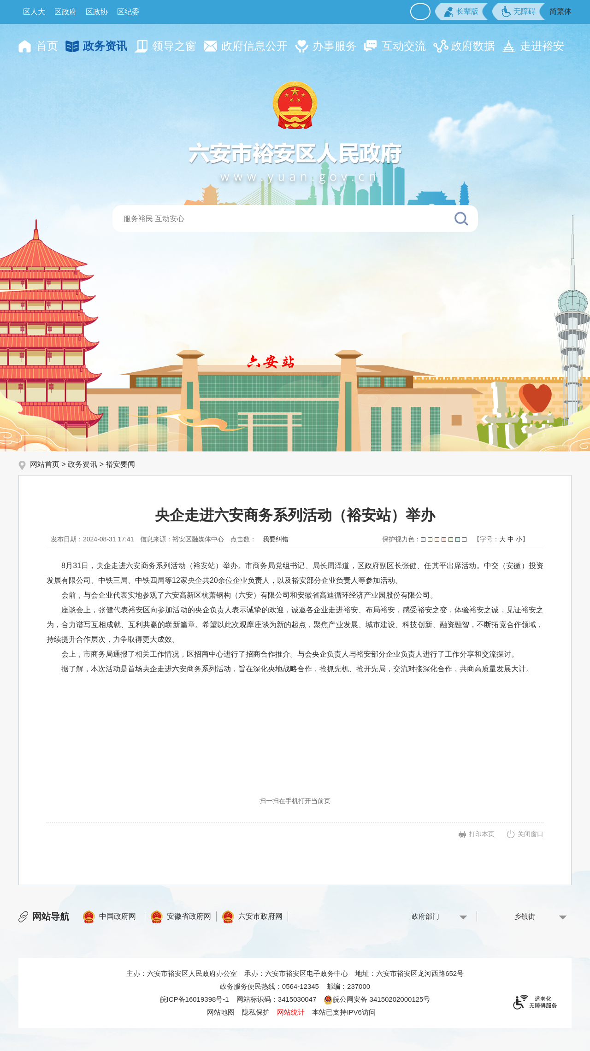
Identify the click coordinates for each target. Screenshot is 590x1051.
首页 (47, 46)
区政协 (97, 12)
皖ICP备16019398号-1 (194, 999)
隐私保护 (256, 1012)
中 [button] (510, 539)
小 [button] (519, 539)
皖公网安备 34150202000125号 (377, 999)
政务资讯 (105, 46)
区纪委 (128, 12)
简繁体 (560, 11)
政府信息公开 (254, 46)
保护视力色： (424, 539)
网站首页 (44, 464)
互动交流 (404, 46)
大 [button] (502, 539)
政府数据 (473, 46)
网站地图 (221, 1012)
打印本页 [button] (482, 834)
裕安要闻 (120, 464)
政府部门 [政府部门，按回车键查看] (425, 916)
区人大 (34, 12)
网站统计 (291, 1012)
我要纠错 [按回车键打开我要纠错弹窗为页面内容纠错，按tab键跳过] (276, 539)
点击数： (243, 539)
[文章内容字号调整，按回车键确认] (501, 539)
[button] (461, 11)
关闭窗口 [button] (530, 834)
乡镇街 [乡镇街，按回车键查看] (524, 916)
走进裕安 (542, 46)
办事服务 (335, 46)
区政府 (65, 12)
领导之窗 (174, 46)
